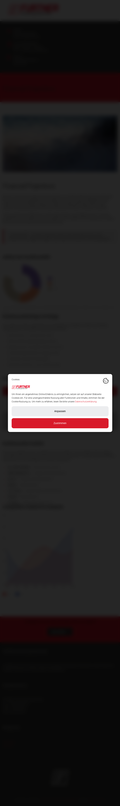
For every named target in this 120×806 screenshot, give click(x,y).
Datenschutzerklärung (86, 401)
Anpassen (60, 411)
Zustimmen (60, 423)
